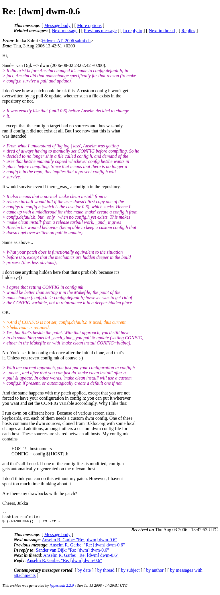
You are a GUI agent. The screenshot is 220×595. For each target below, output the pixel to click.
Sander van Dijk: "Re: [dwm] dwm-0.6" (72, 552)
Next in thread (162, 30)
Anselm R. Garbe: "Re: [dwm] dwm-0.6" (79, 542)
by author (155, 572)
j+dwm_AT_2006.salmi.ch (66, 40)
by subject (130, 572)
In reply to (132, 30)
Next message (64, 30)
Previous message (100, 30)
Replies (188, 30)
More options (89, 25)
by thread (106, 572)
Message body (57, 25)
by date (84, 572)
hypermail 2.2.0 (62, 588)
